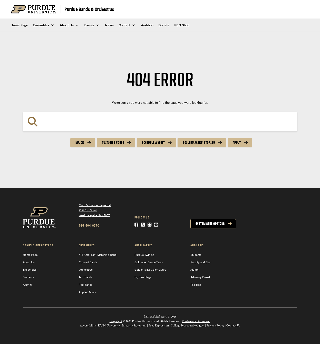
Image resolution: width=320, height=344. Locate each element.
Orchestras (86, 269)
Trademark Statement (196, 321)
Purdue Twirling (144, 254)
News (109, 25)
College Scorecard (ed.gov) (187, 325)
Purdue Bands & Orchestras (89, 8)
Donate (163, 25)
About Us (67, 25)
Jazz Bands (85, 277)
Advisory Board (200, 277)
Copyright (116, 321)
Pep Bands (85, 284)
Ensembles (41, 25)
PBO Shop (181, 25)
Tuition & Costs (113, 142)
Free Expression (159, 325)
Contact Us (233, 325)
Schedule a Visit (153, 142)
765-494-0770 (89, 225)
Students (28, 277)
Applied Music (88, 292)
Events (89, 25)
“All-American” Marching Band (98, 254)
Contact (124, 25)
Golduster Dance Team (148, 262)
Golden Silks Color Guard (150, 269)
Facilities (195, 284)
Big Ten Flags (142, 277)
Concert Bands (88, 262)
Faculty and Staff (200, 262)
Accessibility (88, 325)
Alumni (27, 284)
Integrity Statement (134, 325)
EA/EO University (109, 325)
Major (80, 142)
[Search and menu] (304, 9)
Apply (237, 142)
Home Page (19, 25)
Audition (147, 25)
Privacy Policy (215, 325)
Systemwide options (210, 224)
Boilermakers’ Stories (199, 142)
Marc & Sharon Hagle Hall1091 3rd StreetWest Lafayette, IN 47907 (95, 210)
